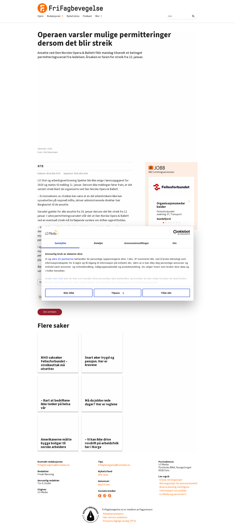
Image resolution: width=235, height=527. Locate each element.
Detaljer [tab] (99, 243)
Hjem (41, 16)
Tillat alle (164, 292)
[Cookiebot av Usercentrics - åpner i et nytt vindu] (173, 232)
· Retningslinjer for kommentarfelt (177, 483)
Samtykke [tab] (62, 243)
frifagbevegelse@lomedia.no (54, 465)
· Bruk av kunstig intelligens (173, 487)
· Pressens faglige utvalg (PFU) (119, 521)
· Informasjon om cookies (172, 490)
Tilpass (117, 292)
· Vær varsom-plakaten (114, 517)
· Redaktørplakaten (113, 514)
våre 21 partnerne (65, 259)
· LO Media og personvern (172, 494)
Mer (98, 16)
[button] (189, 201)
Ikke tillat (70, 292)
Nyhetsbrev (73, 16)
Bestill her (104, 484)
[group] (171, 201)
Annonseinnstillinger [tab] (136, 243)
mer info (61, 278)
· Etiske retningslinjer (170, 480)
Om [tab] (173, 243)
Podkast (87, 16)
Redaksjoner (55, 16)
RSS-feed (103, 475)
